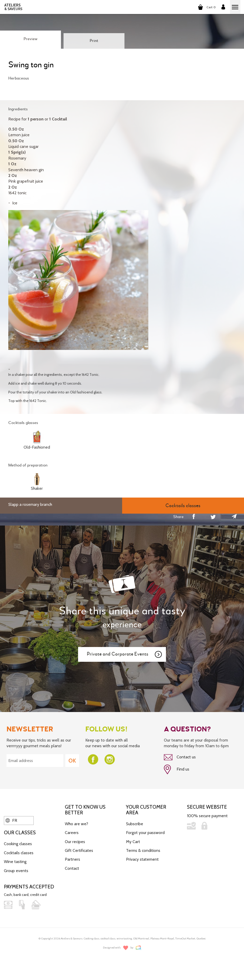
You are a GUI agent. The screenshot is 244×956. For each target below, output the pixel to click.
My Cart (133, 839)
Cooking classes (18, 841)
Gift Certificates (79, 848)
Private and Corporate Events (125, 652)
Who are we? (76, 821)
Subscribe (134, 821)
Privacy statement (142, 857)
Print (94, 41)
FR (11, 818)
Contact (72, 866)
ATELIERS (13, 7)
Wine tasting (15, 859)
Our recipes (75, 839)
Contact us (180, 755)
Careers (72, 830)
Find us (176, 767)
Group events (16, 868)
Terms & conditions (143, 848)
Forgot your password (145, 830)
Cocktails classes (18, 850)
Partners (72, 857)
